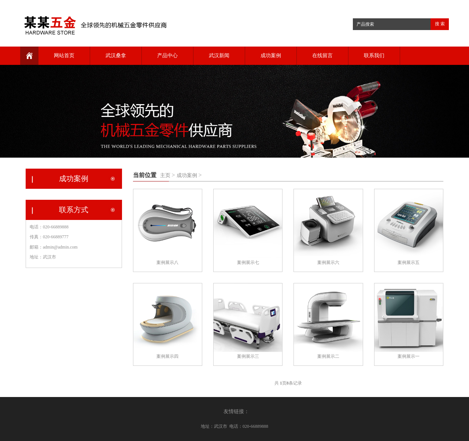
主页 (165, 175)
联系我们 (374, 55)
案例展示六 (328, 262)
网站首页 (64, 55)
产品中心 (167, 55)
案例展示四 (167, 356)
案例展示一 (409, 356)
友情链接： (236, 411)
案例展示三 (248, 356)
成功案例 (271, 55)
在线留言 (322, 55)
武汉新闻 (219, 55)
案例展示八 (167, 262)
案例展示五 (409, 262)
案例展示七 (248, 262)
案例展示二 (328, 356)
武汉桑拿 (116, 55)
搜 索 (440, 23)
